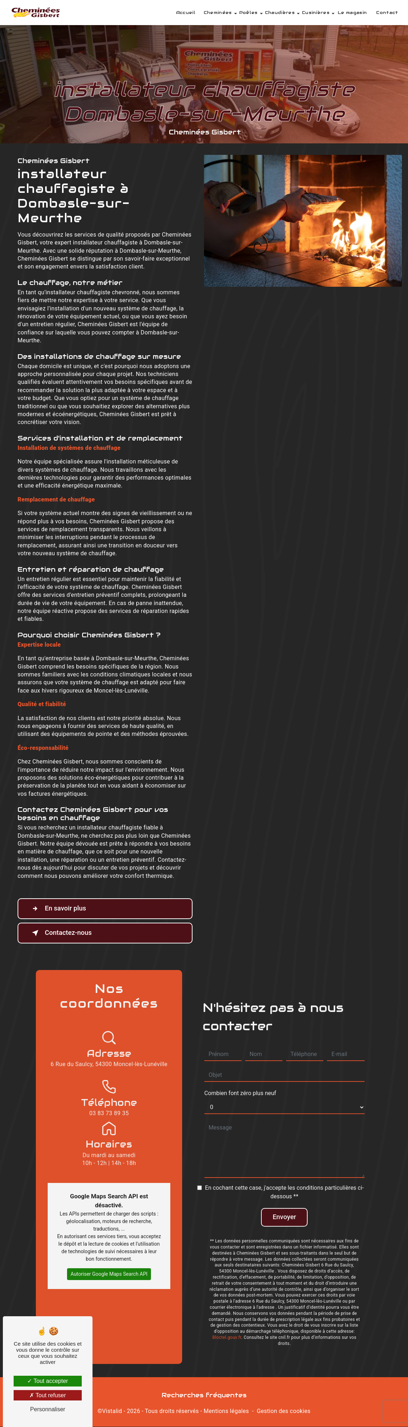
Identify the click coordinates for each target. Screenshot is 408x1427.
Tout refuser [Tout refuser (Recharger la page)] (47, 1395)
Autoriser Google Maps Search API (109, 1263)
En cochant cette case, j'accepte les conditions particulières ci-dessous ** (284, 1182)
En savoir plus (58, 909)
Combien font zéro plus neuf (240, 1083)
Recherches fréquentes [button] (204, 1395)
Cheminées (217, 12)
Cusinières (315, 12)
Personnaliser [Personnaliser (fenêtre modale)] (47, 1409)
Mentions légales (226, 1411)
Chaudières (279, 12)
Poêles (247, 12)
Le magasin (351, 12)
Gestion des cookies (283, 1411)
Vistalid (112, 1411)
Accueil (185, 12)
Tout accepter (47, 1381)
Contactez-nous (61, 933)
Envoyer (284, 1207)
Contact (387, 12)
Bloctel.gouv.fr (226, 1327)
